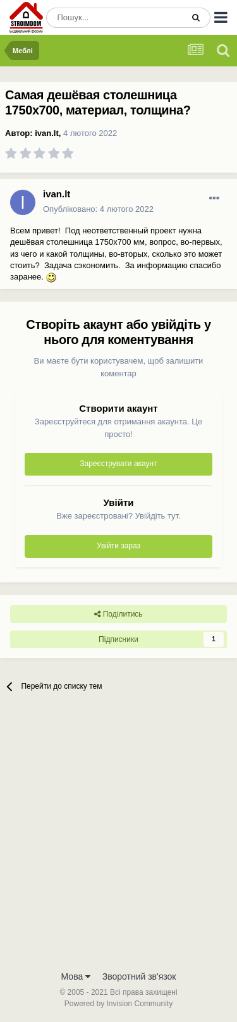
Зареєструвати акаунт (118, 463)
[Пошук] (114, 17)
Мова (76, 976)
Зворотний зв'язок (139, 976)
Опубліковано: (98, 209)
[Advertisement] (118, 838)
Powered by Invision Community (118, 1003)
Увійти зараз (118, 545)
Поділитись (118, 614)
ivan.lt (47, 133)
